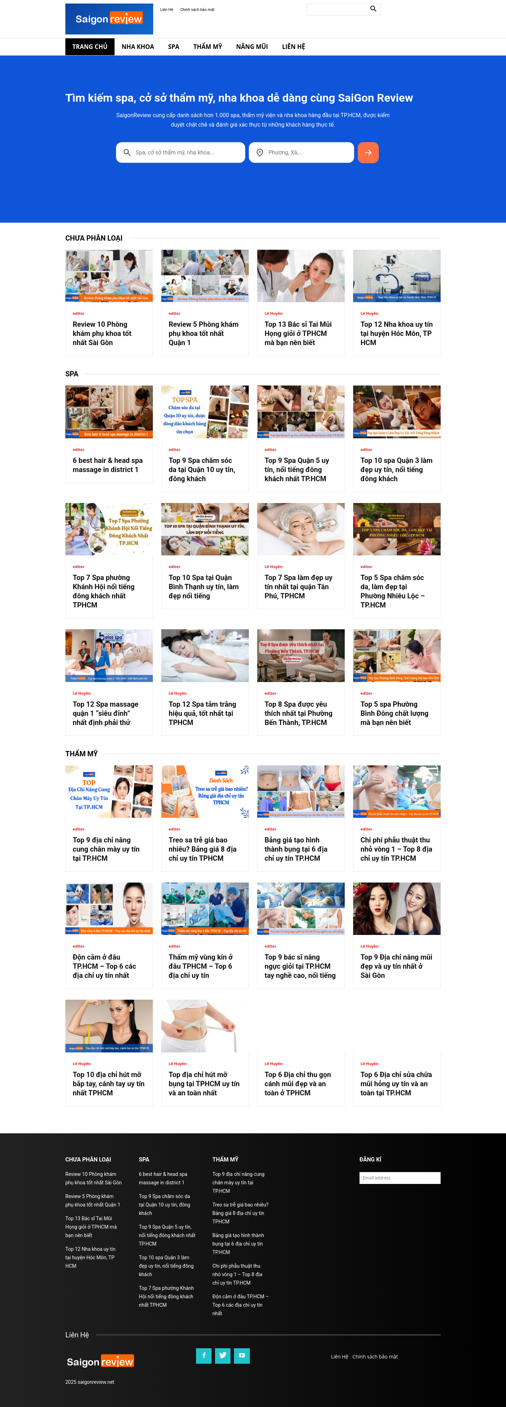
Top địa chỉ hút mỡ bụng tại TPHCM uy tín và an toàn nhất (204, 1083)
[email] (400, 1178)
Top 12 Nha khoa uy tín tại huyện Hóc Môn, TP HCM (397, 333)
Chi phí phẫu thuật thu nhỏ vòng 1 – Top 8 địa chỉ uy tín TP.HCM (396, 849)
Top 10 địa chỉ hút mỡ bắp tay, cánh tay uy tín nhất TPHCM (109, 1083)
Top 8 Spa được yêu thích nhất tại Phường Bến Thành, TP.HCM (298, 713)
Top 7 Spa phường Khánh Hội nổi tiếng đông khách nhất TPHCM (166, 1296)
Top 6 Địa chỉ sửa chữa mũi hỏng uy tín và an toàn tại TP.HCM (396, 1083)
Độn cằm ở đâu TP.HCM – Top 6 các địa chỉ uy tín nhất (104, 966)
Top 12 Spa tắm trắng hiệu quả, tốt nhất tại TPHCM (202, 713)
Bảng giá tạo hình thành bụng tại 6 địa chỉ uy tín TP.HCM (296, 849)
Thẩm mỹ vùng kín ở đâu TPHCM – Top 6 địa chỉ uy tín (201, 966)
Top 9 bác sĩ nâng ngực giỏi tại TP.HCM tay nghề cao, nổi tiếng (300, 966)
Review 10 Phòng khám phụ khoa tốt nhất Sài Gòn (102, 333)
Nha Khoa (138, 47)
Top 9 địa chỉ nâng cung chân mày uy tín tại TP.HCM (106, 849)
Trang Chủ (90, 47)
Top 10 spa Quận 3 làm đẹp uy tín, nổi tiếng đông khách (397, 469)
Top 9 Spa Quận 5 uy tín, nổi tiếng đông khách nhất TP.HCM (297, 469)
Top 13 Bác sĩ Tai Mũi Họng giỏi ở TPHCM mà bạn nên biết (298, 333)
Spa (174, 47)
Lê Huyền (274, 313)
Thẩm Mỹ (207, 47)
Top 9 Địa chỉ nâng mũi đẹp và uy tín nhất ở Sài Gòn (396, 966)
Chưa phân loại (94, 238)
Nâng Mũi (252, 47)
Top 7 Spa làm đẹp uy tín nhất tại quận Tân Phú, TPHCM (298, 586)
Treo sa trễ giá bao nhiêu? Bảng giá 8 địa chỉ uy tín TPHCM (202, 849)
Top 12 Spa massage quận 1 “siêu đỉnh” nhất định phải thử (105, 713)
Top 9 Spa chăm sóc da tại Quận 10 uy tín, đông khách (202, 469)
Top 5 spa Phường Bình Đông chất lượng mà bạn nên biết (395, 713)
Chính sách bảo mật (197, 9)
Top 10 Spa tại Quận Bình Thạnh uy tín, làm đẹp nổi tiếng (204, 586)
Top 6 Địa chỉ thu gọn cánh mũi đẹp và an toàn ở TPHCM (298, 1083)
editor (78, 313)
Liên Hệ (166, 9)
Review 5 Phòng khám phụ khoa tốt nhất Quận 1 (204, 333)
